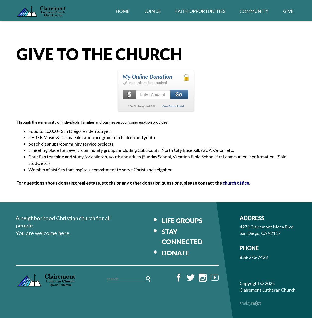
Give (288, 11)
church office (236, 183)
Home (123, 11)
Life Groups (182, 221)
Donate (175, 253)
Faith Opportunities (200, 11)
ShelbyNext (250, 303)
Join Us (152, 11)
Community (254, 11)
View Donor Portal (173, 106)
